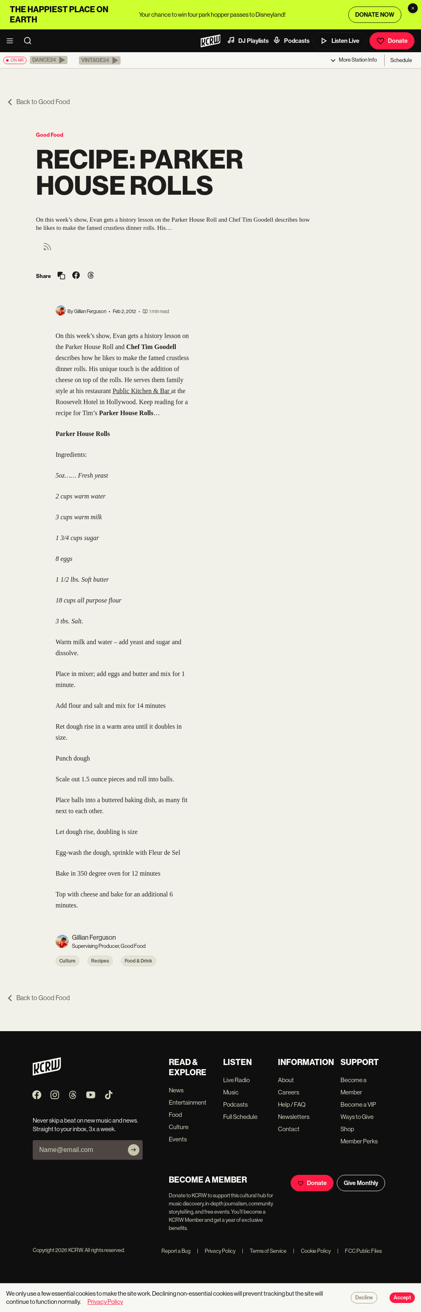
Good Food (49, 135)
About (286, 1079)
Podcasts (291, 40)
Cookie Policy (312, 1251)
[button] (48, 60)
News (176, 1090)
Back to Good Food (38, 102)
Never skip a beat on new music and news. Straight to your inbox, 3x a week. (85, 1124)
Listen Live (339, 41)
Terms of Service (264, 1251)
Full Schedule (240, 1116)
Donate (392, 41)
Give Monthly (361, 1183)
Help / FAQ (292, 1104)
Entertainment (187, 1102)
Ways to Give (357, 1116)
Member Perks (359, 1141)
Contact (289, 1128)
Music (231, 1092)
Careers (288, 1092)
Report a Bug (175, 1251)
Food (175, 1114)
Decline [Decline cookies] (364, 1297)
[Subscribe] (133, 1150)
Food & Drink (138, 961)
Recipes (100, 961)
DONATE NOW (374, 14)
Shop (347, 1128)
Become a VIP (358, 1104)
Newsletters (293, 1116)
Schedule (401, 60)
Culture (67, 961)
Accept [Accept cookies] (402, 1297)
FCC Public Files (359, 1251)
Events (178, 1139)
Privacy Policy (216, 1251)
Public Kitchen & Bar (142, 390)
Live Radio (236, 1079)
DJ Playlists (248, 40)
